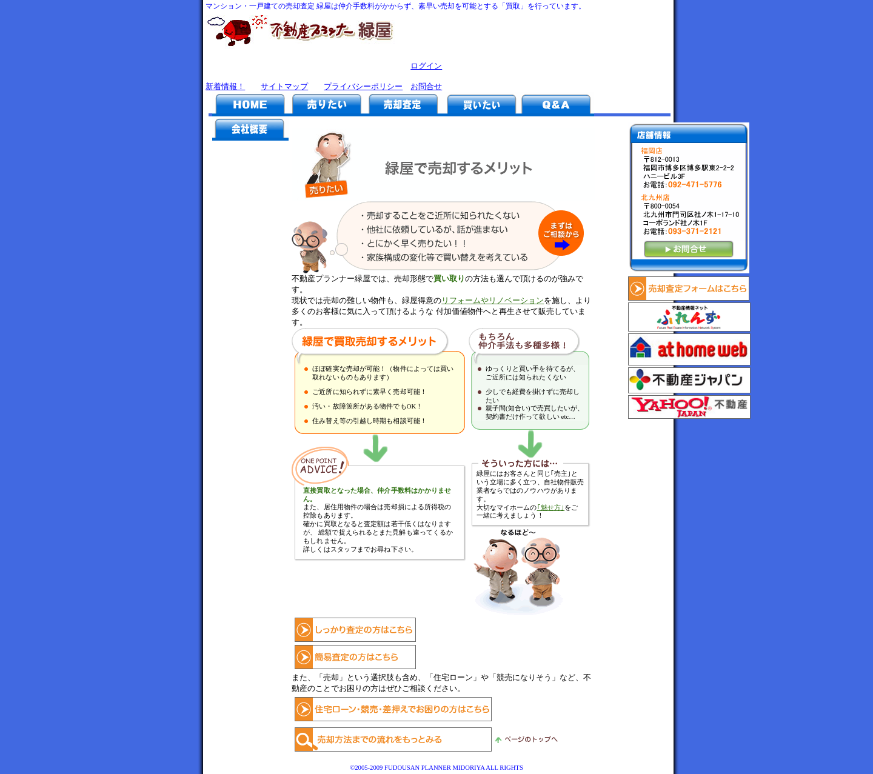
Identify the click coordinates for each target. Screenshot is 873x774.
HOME (250, 104)
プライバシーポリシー (363, 86)
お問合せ (426, 86)
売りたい (327, 104)
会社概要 (250, 128)
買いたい (479, 104)
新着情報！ (225, 86)
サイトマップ (284, 86)
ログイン (426, 65)
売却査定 (403, 104)
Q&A (556, 104)
